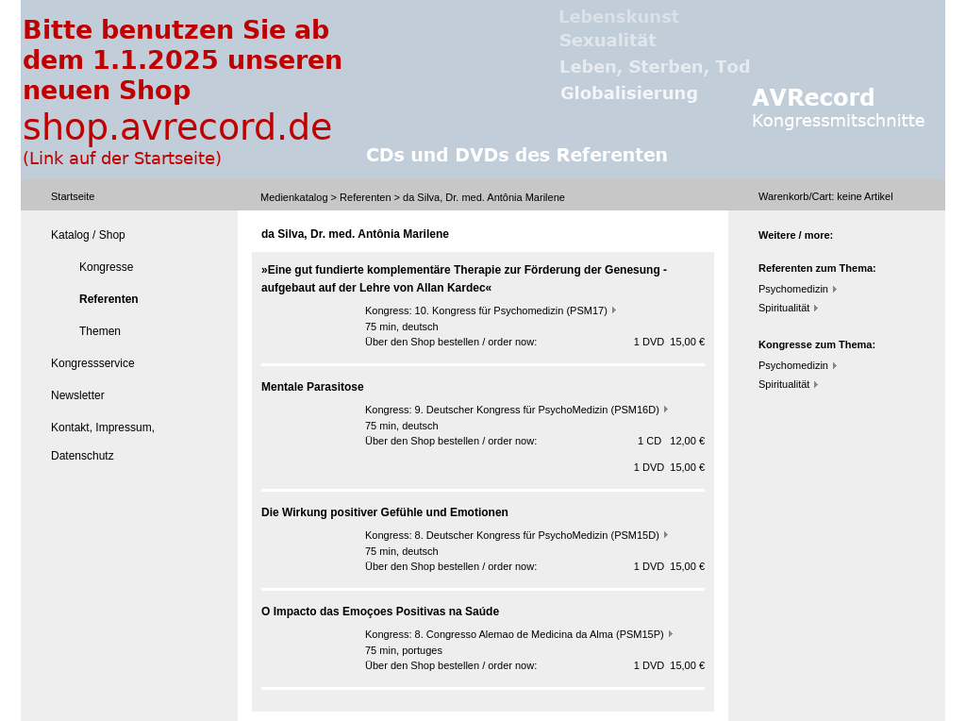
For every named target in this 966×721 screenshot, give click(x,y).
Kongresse (106, 267)
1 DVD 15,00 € (669, 341)
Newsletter (78, 395)
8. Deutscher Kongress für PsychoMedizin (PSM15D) (537, 535)
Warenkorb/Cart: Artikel (825, 196)
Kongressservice (93, 363)
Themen (100, 331)
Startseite (72, 196)
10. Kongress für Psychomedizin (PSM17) (511, 310)
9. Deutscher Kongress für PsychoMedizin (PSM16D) (537, 409)
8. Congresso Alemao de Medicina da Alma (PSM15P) (539, 634)
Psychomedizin (793, 288)
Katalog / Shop (88, 235)
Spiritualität (783, 307)
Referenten (365, 197)
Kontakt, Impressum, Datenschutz (103, 441)
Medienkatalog (294, 197)
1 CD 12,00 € (671, 440)
